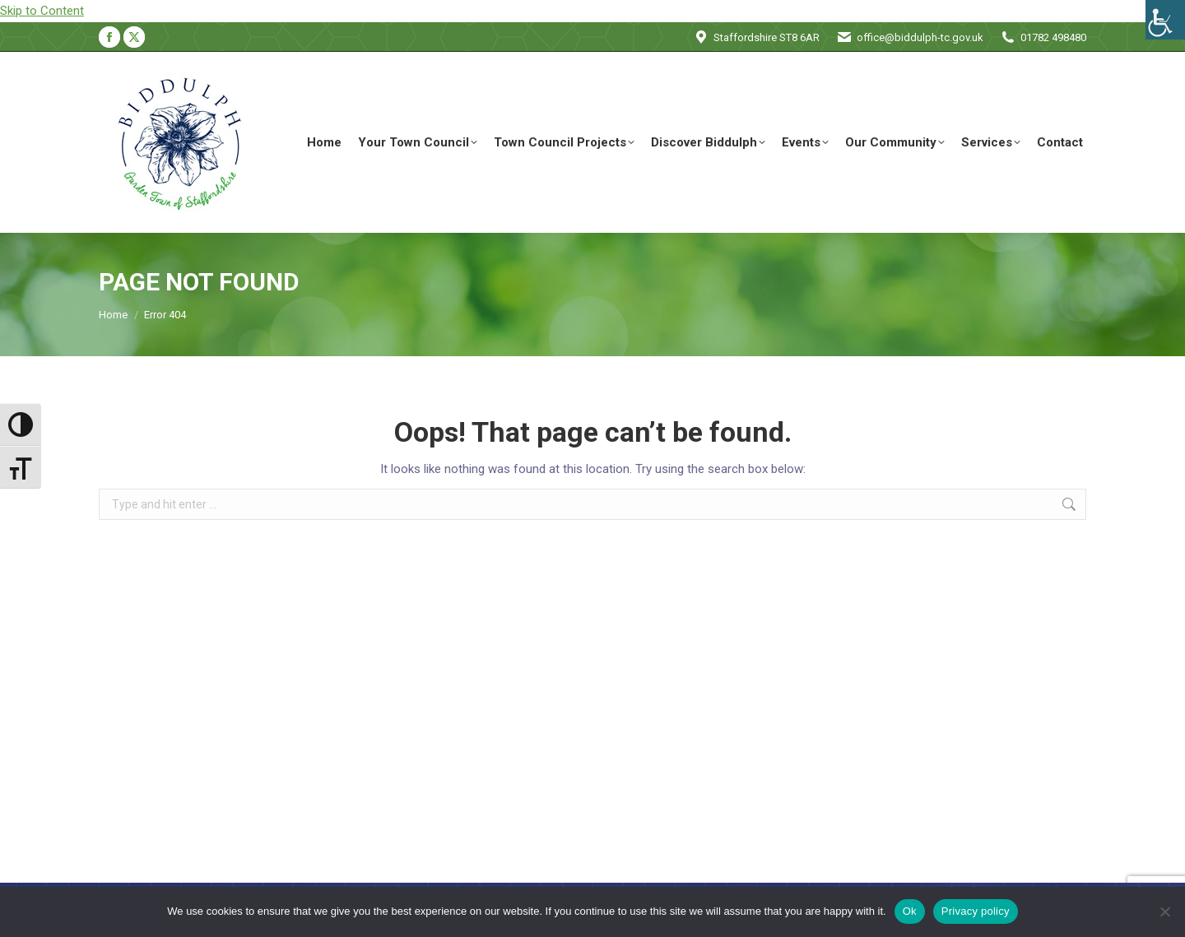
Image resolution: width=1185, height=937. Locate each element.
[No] (1164, 911)
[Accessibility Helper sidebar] (1165, 19)
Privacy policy (975, 911)
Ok (910, 911)
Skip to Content (42, 10)
